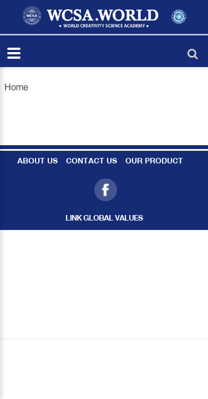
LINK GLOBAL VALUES (104, 218)
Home (16, 86)
